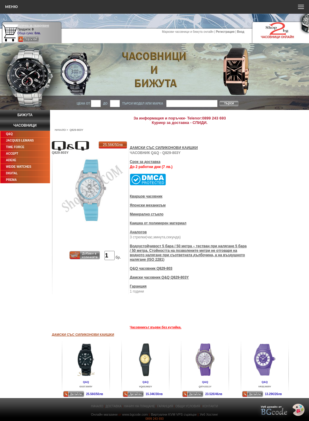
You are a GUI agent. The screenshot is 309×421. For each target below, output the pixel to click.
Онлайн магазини (104, 414)
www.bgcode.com (135, 414)
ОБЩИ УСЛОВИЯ (188, 406)
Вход (240, 31)
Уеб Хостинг (209, 414)
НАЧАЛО (60, 129)
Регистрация (225, 31)
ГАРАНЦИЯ (165, 406)
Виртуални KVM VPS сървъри (173, 414)
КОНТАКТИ (210, 406)
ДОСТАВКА (113, 406)
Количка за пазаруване (33, 25)
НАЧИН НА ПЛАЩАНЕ (139, 406)
